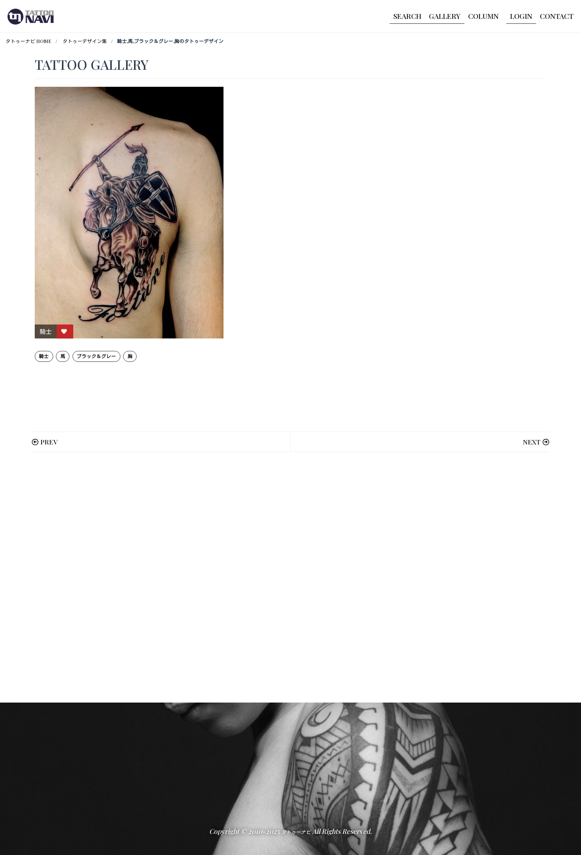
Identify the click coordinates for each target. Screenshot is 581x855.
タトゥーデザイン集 (85, 41)
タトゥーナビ (296, 832)
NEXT (532, 441)
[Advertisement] (261, 577)
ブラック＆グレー (96, 356)
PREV (48, 441)
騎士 (44, 356)
